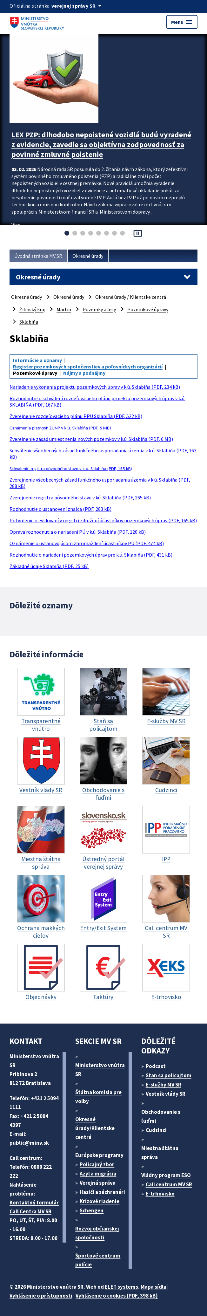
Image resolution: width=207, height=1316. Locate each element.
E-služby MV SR (163, 1084)
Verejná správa (98, 1182)
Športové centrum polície (97, 1260)
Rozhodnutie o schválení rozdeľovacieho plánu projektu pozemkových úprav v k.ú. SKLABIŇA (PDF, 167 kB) (97, 401)
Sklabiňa (28, 322)
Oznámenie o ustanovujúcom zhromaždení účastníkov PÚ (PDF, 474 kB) (87, 543)
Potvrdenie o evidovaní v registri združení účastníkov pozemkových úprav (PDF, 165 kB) (103, 520)
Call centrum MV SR (169, 1184)
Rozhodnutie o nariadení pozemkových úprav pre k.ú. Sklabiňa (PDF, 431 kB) (91, 555)
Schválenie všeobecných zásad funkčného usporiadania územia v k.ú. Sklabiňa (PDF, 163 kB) (103, 453)
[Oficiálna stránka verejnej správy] (77, 6)
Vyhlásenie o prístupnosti (41, 1295)
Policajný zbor (97, 1164)
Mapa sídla (153, 1286)
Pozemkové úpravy (147, 309)
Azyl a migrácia (98, 1173)
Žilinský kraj (32, 309)
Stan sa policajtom (168, 1075)
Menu (182, 22)
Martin (64, 309)
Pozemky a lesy (99, 309)
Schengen (92, 1210)
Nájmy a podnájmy (84, 373)
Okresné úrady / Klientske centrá (130, 297)
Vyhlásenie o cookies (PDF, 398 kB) (117, 1295)
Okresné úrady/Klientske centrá (95, 1128)
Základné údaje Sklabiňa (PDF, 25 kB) (49, 566)
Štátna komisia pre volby (98, 1097)
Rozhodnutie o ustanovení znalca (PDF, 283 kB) (60, 509)
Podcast (156, 1066)
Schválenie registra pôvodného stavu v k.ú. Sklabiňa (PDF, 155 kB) (71, 468)
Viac (15, 225)
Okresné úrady (87, 256)
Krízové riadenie (99, 1201)
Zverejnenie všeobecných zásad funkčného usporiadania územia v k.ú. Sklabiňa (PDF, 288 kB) (100, 482)
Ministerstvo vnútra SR (100, 1070)
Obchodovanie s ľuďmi (160, 1116)
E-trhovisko (160, 1193)
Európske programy (99, 1155)
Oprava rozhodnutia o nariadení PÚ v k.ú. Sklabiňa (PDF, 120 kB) (78, 532)
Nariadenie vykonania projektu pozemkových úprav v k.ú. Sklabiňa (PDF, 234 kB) (95, 387)
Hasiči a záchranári (102, 1192)
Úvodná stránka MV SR (38, 256)
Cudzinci (156, 1130)
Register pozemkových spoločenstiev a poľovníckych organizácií (88, 366)
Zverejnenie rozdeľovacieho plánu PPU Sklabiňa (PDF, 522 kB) (76, 416)
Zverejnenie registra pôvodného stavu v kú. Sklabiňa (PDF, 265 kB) (80, 497)
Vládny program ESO (166, 1175)
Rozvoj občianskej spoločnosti (97, 1233)
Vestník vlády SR (165, 1093)
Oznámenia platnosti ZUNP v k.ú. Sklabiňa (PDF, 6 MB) (60, 428)
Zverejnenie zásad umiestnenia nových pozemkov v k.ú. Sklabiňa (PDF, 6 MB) (91, 439)
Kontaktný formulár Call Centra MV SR (34, 1207)
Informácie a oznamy (37, 360)
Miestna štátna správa (159, 1153)
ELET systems (121, 1286)
